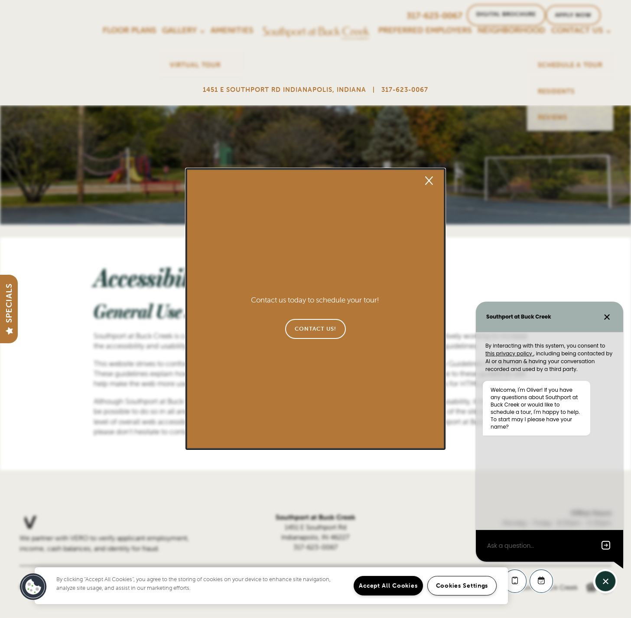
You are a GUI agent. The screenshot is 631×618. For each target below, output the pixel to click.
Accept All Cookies (388, 585)
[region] (271, 585)
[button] (315, 329)
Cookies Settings (462, 585)
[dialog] (315, 309)
